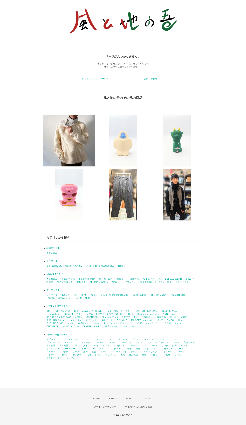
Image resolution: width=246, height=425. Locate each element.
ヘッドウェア (150, 351)
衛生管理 (50, 345)
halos (94, 295)
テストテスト (182, 282)
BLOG (129, 398)
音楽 (146, 348)
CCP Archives (63, 311)
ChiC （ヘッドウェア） (124, 282)
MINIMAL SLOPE (99, 282)
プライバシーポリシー (105, 407)
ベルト (184, 345)
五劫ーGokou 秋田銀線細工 (100, 266)
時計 (138, 348)
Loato (96, 323)
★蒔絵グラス (68, 279)
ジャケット (126, 342)
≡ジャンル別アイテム (57, 334)
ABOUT (113, 398)
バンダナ (63, 351)
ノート (180, 348)
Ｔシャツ (122, 339)
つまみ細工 (52, 253)
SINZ (160, 320)
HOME (96, 398)
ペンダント (119, 345)
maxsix (179, 323)
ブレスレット (151, 345)
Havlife (122, 266)
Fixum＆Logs (53, 314)
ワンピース (69, 342)
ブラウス (135, 339)
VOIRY (78, 317)
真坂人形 (134, 279)
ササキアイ (52, 295)
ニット (84, 339)
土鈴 (85, 351)
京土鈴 (173, 317)
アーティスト (53, 290)
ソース (178, 355)
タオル (104, 351)
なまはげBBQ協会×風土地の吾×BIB (64, 266)
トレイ (95, 345)
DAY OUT (122, 320)
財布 (174, 345)
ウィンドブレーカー (159, 342)
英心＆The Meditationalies (114, 295)
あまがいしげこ (69, 295)
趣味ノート (107, 320)
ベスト (161, 339)
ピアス (106, 345)
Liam (180, 320)
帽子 (129, 348)
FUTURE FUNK (54, 323)
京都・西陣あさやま (56, 320)
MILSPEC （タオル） (142, 320)
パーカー (98, 342)
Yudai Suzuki (140, 295)
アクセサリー (166, 348)
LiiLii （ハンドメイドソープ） (118, 323)
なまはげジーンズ (152, 279)
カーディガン (175, 339)
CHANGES (92, 317)
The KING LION (159, 295)
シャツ (110, 339)
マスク (102, 348)
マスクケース (116, 348)
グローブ (115, 351)
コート (176, 342)
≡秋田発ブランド (54, 274)
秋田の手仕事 (53, 248)
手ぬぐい (155, 355)
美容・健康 (189, 342)
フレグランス (94, 355)
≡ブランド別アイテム (57, 306)
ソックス (135, 351)
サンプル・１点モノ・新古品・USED (103, 314)
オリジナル (52, 261)
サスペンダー (53, 348)
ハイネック (84, 342)
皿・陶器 (63, 345)
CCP (48, 311)
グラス (76, 345)
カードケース (70, 348)
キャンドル (110, 355)
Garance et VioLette (148, 314)
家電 (123, 355)
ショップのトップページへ (95, 78)
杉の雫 (49, 282)
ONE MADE (52, 326)
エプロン (50, 339)
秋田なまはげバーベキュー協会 (155, 282)
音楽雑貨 (133, 355)
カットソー (97, 339)
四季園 (168, 323)
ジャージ (111, 342)
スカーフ (50, 351)
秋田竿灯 (81, 282)
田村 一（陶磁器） (143, 317)
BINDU (129, 314)
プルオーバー (53, 342)
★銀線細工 (52, 279)
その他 (167, 355)
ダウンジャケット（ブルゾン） (62, 358)
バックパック (168, 351)
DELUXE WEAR (173, 279)
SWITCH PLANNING (147, 311)
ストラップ (52, 355)
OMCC (170, 320)
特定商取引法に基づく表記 (138, 407)
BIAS (84, 295)
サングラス (78, 355)
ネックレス (134, 345)
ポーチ (65, 355)
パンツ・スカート (68, 339)
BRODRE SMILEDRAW (58, 317)
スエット (148, 339)
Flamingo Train (87, 279)
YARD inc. (83, 323)
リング (165, 345)
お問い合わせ (150, 78)
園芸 (94, 351)
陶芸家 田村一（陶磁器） (112, 279)
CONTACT (147, 398)
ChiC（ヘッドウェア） (148, 323)
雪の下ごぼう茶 (65, 282)
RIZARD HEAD (72, 314)
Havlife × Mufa (82, 298)
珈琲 (144, 355)
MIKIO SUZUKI (71, 326)
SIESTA (190, 279)
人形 (85, 345)
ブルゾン (140, 342)
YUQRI (184, 317)
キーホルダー (88, 348)
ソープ (76, 351)
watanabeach (179, 295)
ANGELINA (169, 314)
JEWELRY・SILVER (93, 311)
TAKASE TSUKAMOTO (58, 298)
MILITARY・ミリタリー (120, 311)
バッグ (182, 351)
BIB (76, 311)
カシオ (70, 323)
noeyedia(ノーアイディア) (84, 320)
